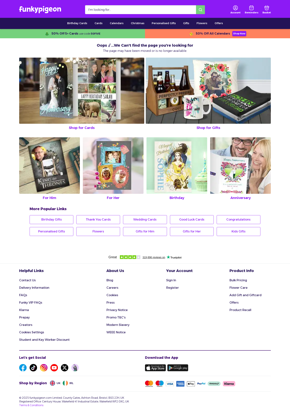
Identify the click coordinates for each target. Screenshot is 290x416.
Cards (98, 23)
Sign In (171, 280)
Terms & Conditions (31, 405)
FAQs (23, 295)
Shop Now (239, 33)
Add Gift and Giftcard (246, 295)
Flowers (202, 23)
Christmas (137, 23)
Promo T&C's (116, 317)
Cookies (112, 295)
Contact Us (27, 280)
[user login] (235, 9)
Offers (219, 23)
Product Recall (240, 310)
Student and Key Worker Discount (44, 339)
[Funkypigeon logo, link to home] (40, 9)
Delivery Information (34, 287)
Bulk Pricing (238, 280)
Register (172, 287)
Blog (109, 280)
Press (110, 302)
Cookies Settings (31, 332)
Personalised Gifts (164, 23)
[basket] (266, 9)
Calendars (116, 23)
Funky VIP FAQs (30, 302)
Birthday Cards (77, 23)
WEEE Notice (116, 332)
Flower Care (239, 287)
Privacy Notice (117, 310)
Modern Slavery (118, 325)
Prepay (24, 317)
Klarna (24, 310)
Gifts (186, 23)
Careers (112, 287)
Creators (25, 325)
